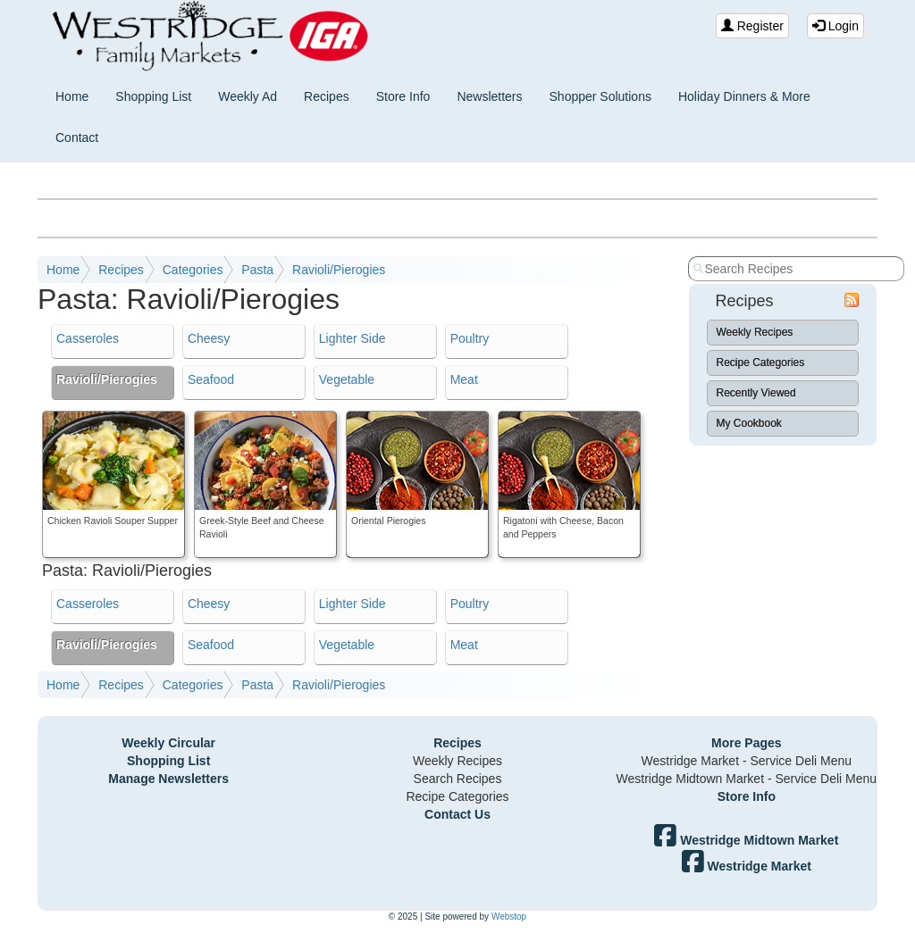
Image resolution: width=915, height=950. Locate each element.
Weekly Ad (247, 96)
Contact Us (457, 814)
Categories (193, 269)
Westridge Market (746, 866)
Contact (76, 137)
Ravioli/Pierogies (338, 269)
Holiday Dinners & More (744, 96)
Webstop (508, 916)
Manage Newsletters (168, 778)
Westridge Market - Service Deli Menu (747, 761)
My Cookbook (749, 423)
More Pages (746, 743)
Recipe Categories (761, 362)
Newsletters (489, 96)
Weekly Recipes (755, 332)
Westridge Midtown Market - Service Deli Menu (747, 778)
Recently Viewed (756, 393)
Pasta (257, 269)
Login (835, 26)
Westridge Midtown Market (746, 840)
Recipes (326, 96)
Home (71, 96)
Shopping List (153, 96)
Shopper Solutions (600, 96)
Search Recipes (458, 778)
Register (752, 26)
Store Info (403, 96)
